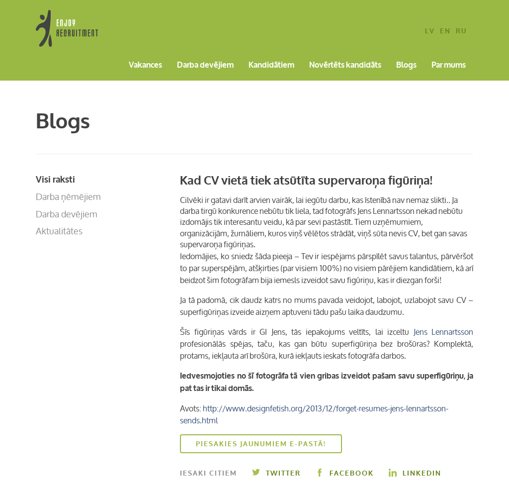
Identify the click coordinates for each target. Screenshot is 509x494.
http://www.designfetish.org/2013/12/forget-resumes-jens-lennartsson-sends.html (314, 414)
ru (461, 31)
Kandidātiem (271, 66)
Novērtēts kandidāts (345, 66)
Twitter (276, 473)
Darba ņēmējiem (68, 196)
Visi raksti (55, 179)
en (445, 31)
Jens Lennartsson (443, 331)
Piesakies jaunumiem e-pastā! (261, 444)
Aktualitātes (59, 230)
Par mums (448, 66)
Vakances (145, 66)
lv (430, 31)
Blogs (406, 66)
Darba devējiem (205, 66)
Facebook (345, 473)
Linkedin (415, 473)
